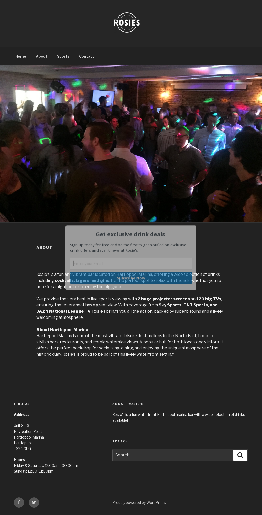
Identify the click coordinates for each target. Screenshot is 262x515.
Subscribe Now (131, 278)
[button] (130, 234)
